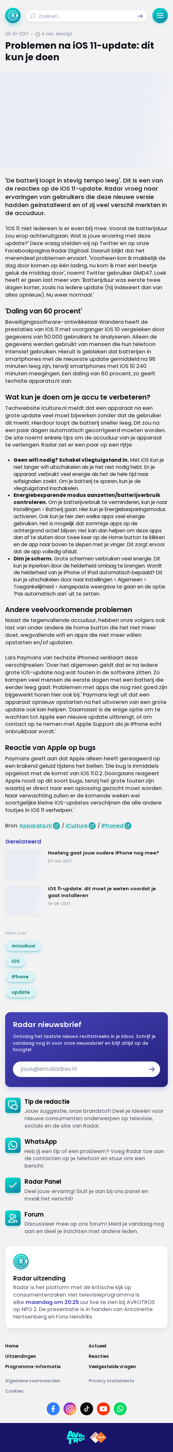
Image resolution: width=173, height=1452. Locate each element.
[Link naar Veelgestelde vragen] (128, 1367)
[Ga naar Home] (13, 15)
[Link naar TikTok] (86, 1408)
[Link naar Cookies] (86, 1391)
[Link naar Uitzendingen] (45, 1356)
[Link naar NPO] (98, 1437)
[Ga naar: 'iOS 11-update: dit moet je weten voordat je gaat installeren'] (86, 900)
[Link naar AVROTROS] (76, 1437)
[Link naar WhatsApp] (120, 1408)
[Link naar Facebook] (53, 1408)
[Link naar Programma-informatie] (45, 1367)
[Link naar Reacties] (128, 1356)
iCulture (77, 825)
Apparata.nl (35, 825)
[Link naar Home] (45, 1346)
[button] (140, 16)
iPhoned (112, 825)
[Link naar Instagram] (69, 1408)
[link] (23, 946)
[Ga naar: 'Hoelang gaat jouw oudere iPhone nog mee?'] (86, 864)
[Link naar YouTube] (103, 1408)
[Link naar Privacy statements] (128, 1381)
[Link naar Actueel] (128, 1346)
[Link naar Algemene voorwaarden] (45, 1381)
